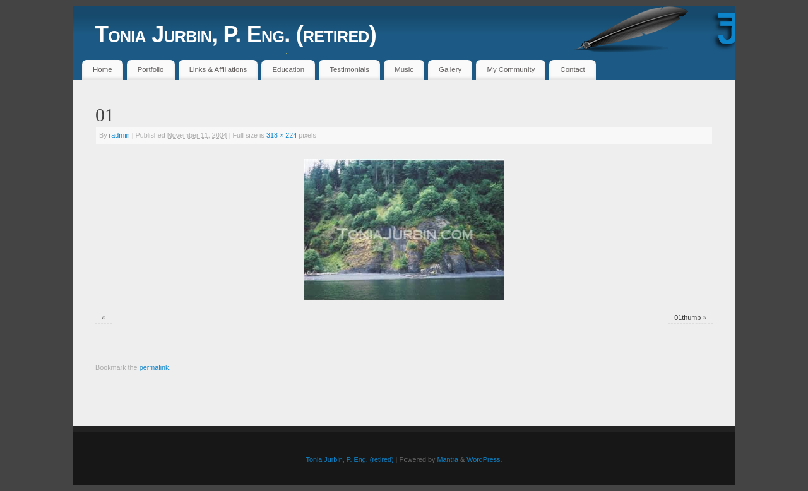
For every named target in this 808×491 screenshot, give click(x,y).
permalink (154, 367)
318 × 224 (281, 135)
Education (288, 69)
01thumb (687, 317)
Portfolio (151, 69)
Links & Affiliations (218, 69)
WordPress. (484, 459)
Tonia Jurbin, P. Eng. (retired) (235, 34)
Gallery (450, 69)
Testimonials (349, 69)
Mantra (447, 459)
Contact (573, 69)
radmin (119, 135)
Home (102, 69)
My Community (511, 69)
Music (404, 69)
